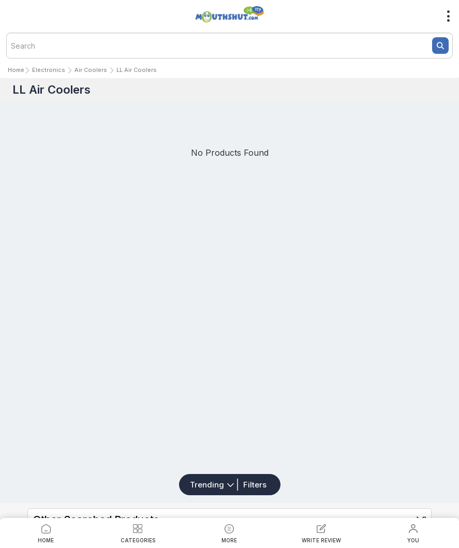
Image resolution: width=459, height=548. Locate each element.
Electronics (48, 69)
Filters (254, 485)
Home (16, 69)
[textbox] (229, 45)
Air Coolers (91, 69)
